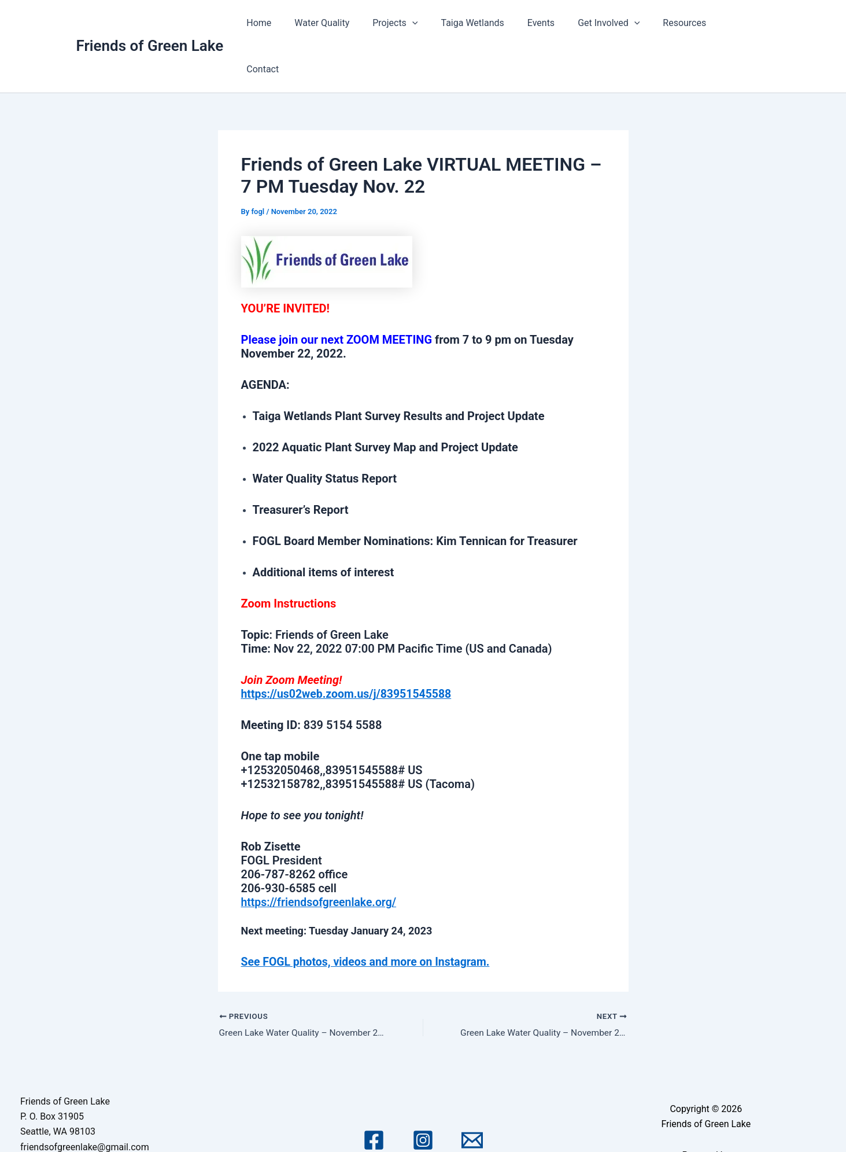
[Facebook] (374, 1094)
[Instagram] (423, 1094)
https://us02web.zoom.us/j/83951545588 (349, 647)
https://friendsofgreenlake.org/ (321, 856)
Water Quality (349, 22)
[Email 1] (472, 1094)
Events (553, 22)
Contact (745, 22)
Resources (688, 22)
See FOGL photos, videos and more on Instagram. (369, 915)
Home (290, 22)
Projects (417, 23)
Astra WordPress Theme (706, 1124)
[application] (434, 23)
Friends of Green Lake (150, 22)
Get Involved (617, 23)
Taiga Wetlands (490, 22)
